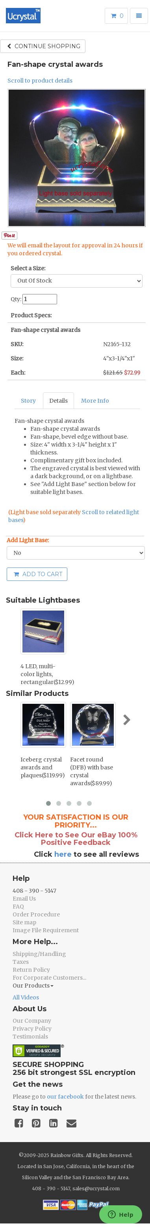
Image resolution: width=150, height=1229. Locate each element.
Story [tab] (28, 400)
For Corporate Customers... (49, 977)
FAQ (18, 906)
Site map (24, 922)
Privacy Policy (32, 1028)
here (63, 854)
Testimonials (30, 1036)
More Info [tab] (95, 400)
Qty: (16, 299)
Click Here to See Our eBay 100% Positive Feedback (76, 839)
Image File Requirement (46, 930)
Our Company (32, 1020)
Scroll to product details (39, 80)
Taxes (21, 961)
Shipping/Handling (39, 954)
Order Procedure (36, 914)
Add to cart (38, 574)
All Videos (26, 997)
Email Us (24, 898)
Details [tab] (58, 400)
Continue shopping (43, 46)
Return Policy (31, 969)
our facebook (65, 1096)
